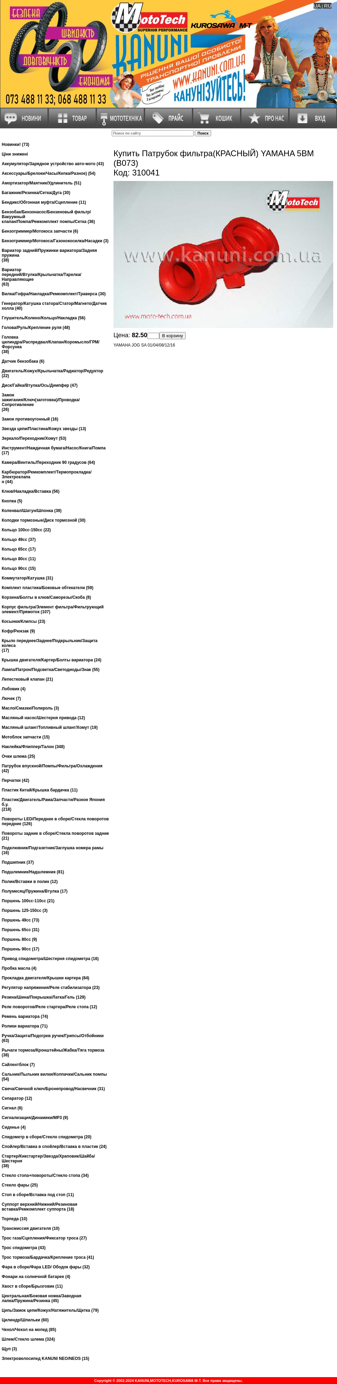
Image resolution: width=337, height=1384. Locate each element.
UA (317, 6)
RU (327, 6)
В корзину (172, 335)
